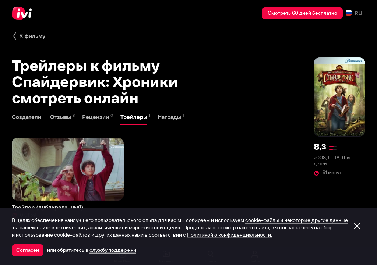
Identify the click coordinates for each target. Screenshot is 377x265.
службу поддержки (112, 250)
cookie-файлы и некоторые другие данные (296, 220)
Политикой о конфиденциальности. (229, 235)
